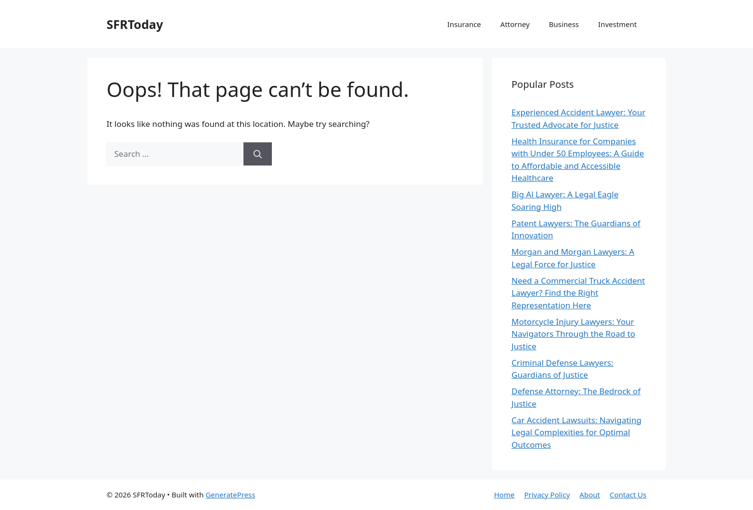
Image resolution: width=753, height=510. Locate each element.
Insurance (464, 24)
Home (504, 494)
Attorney (515, 24)
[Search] (257, 153)
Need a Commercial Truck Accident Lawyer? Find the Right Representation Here (578, 293)
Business (564, 24)
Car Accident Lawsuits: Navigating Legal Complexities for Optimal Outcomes (576, 432)
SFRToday (135, 24)
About (589, 494)
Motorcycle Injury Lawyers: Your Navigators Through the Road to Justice (573, 334)
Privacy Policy (547, 494)
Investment (617, 24)
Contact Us (628, 494)
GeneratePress (230, 494)
